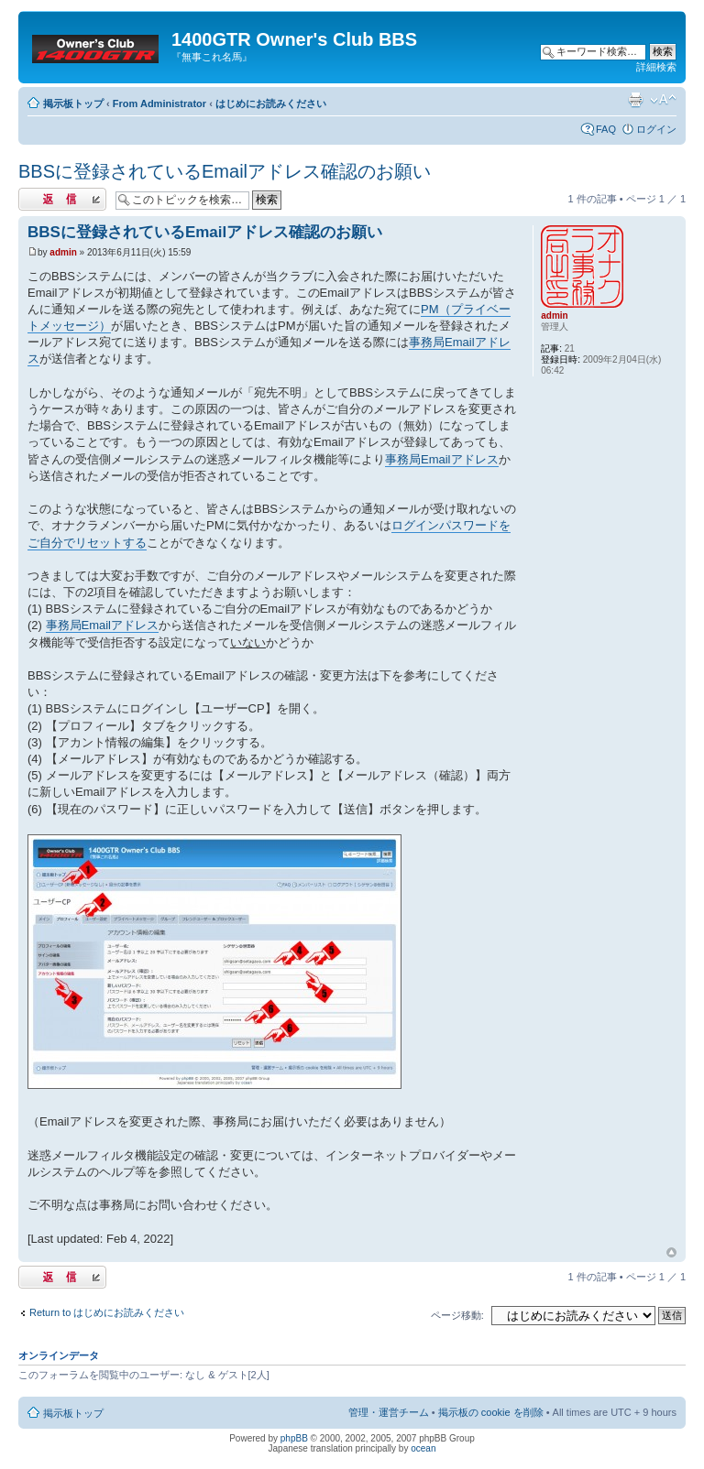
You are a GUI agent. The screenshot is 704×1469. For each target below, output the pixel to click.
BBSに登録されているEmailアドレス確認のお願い (224, 171)
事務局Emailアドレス (442, 459)
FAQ (606, 129)
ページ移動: (457, 1315)
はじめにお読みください (270, 103)
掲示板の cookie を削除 (491, 1412)
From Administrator (159, 103)
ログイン (656, 129)
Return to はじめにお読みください (106, 1312)
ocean (423, 1448)
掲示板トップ (73, 103)
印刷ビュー (635, 100)
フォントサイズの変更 (663, 100)
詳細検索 (656, 66)
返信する (62, 199)
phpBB (294, 1438)
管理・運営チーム (388, 1412)
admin (63, 252)
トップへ (671, 1252)
